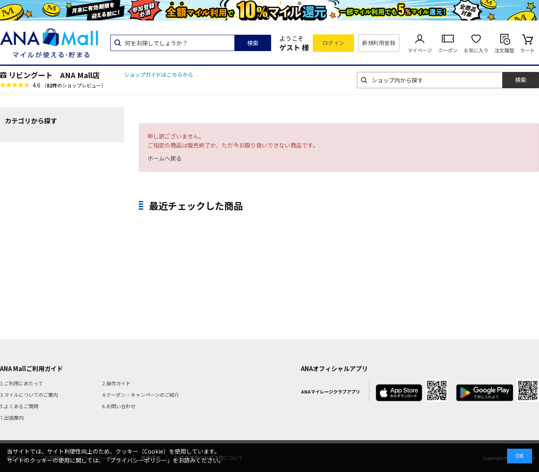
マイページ (420, 50)
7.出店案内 (12, 417)
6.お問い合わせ (119, 406)
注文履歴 (504, 50)
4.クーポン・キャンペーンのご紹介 (140, 394)
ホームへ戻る (164, 158)
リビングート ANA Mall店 (54, 74)
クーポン (448, 50)
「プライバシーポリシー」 (138, 460)
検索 (252, 43)
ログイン (334, 43)
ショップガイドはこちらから (158, 74)
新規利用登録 (378, 43)
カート (527, 50)
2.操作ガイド (116, 383)
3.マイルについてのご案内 (29, 394)
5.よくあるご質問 (19, 406)
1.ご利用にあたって (21, 383)
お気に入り (476, 50)
